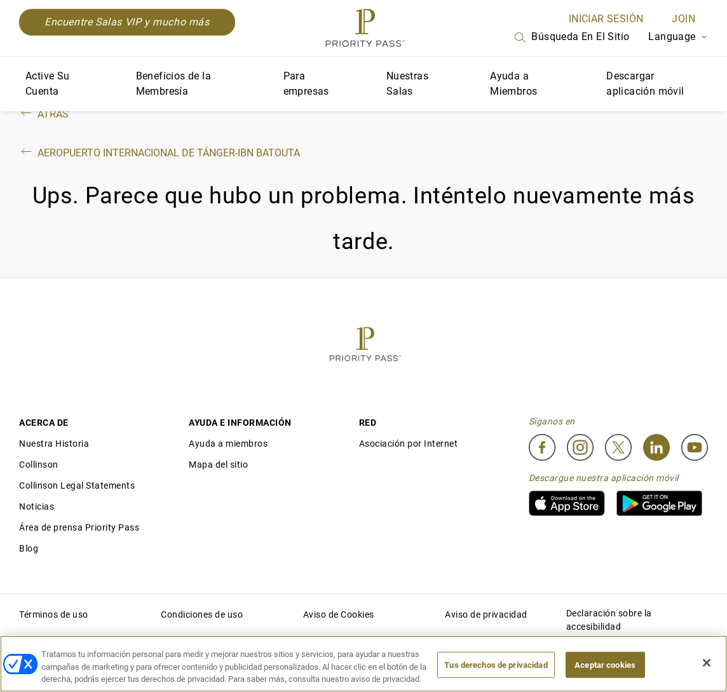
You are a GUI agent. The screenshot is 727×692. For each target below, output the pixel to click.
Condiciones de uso (202, 614)
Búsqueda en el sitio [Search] (570, 37)
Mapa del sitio (218, 464)
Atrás (44, 114)
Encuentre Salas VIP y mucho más (127, 22)
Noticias (36, 506)
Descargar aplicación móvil (645, 83)
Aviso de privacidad (486, 614)
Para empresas (306, 83)
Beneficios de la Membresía (173, 83)
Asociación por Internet (408, 443)
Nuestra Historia (54, 443)
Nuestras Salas (407, 83)
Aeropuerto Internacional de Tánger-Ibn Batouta (159, 153)
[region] (363, 663)
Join (683, 19)
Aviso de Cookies (338, 614)
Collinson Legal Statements (77, 485)
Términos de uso (53, 614)
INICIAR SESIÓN (606, 19)
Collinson (38, 464)
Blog (28, 548)
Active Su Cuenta (47, 83)
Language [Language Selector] (678, 37)
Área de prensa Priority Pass (79, 527)
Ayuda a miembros (228, 443)
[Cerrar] (707, 663)
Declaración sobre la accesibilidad (609, 620)
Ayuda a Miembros (513, 83)
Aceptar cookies (604, 664)
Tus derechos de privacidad (495, 664)
